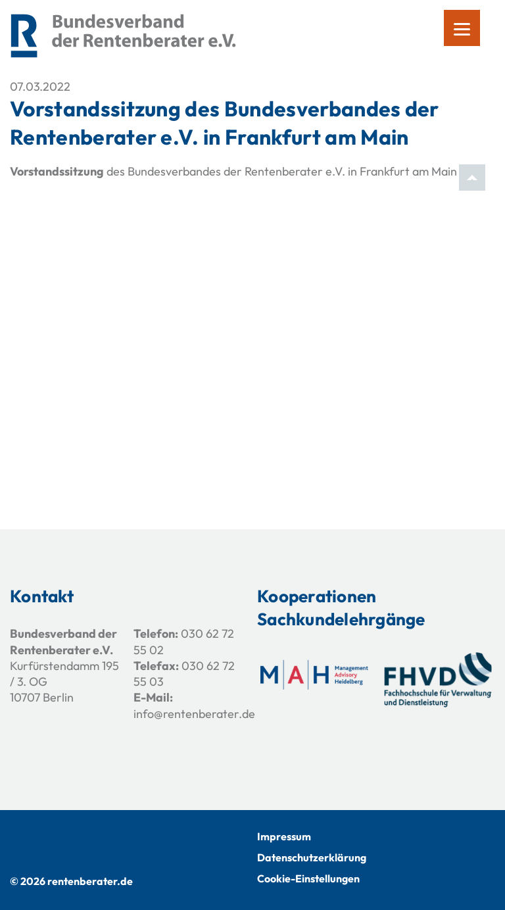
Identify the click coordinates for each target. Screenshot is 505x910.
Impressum (284, 836)
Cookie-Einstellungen (308, 878)
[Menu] (462, 28)
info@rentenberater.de (194, 713)
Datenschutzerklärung (311, 857)
